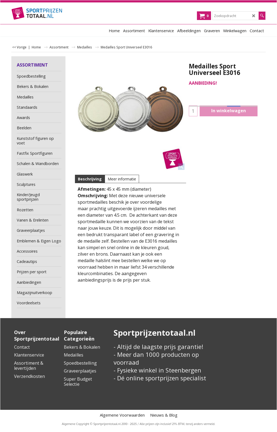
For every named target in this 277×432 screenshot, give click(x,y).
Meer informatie (122, 179)
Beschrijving (90, 179)
